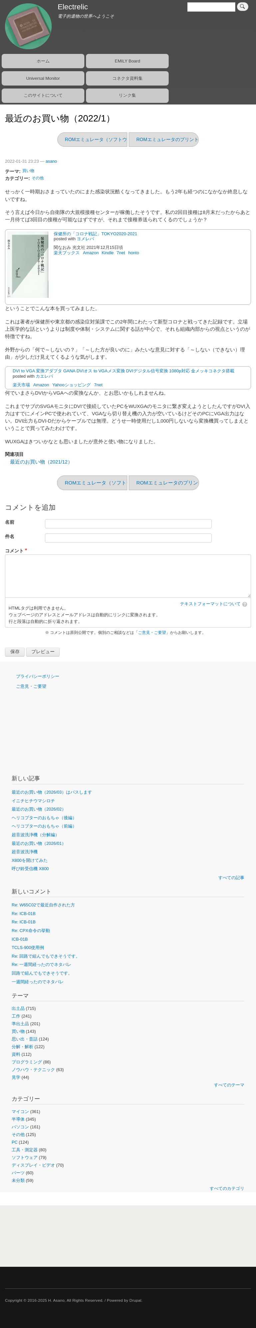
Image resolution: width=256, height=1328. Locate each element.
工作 (16, 1016)
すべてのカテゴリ (227, 1188)
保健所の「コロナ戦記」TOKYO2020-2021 (95, 233)
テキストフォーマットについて (210, 604)
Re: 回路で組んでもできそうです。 (46, 956)
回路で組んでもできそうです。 (42, 973)
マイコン (20, 1111)
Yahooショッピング (71, 384)
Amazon (91, 252)
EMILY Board (127, 61)
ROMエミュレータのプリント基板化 (174, 139)
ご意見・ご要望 (152, 633)
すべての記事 (231, 877)
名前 (9, 522)
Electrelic (73, 7)
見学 (16, 1077)
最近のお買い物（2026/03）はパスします (52, 792)
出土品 (18, 1008)
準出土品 (20, 1023)
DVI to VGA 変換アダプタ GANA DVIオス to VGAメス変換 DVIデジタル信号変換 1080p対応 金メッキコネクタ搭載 (123, 370)
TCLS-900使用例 (28, 947)
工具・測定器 (25, 1149)
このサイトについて (43, 95)
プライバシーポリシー (37, 676)
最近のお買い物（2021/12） (41, 462)
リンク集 (127, 95)
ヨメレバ (85, 238)
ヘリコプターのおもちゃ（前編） (44, 826)
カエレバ (44, 376)
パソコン (20, 1126)
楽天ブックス (67, 252)
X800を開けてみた (30, 860)
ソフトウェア (25, 1157)
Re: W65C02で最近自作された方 (43, 904)
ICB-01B (20, 939)
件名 (9, 536)
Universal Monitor (43, 78)
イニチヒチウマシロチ (33, 800)
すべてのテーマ (229, 1084)
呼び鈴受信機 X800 (30, 868)
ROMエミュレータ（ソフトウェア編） (105, 139)
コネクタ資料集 (127, 78)
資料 (16, 1054)
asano (51, 161)
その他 (38, 178)
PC (15, 1142)
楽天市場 (21, 384)
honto (134, 252)
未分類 (18, 1180)
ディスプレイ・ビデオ (33, 1165)
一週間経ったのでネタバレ (38, 981)
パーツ (18, 1172)
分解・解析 (22, 1046)
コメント (14, 550)
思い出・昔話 (25, 1039)
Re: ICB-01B (24, 913)
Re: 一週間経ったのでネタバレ (41, 964)
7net (121, 252)
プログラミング (27, 1061)
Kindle (108, 252)
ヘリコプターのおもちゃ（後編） (44, 817)
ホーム (43, 61)
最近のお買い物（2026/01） (39, 843)
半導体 (18, 1119)
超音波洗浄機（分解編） (35, 834)
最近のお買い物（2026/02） (39, 809)
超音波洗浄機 (25, 851)
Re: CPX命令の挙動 (31, 930)
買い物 (28, 171)
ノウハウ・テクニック (33, 1069)
